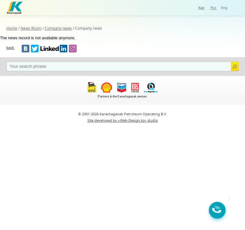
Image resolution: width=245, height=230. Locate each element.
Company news (58, 28)
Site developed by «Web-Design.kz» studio (122, 120)
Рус (213, 7)
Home (11, 28)
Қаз (201, 7)
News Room (30, 28)
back (10, 47)
